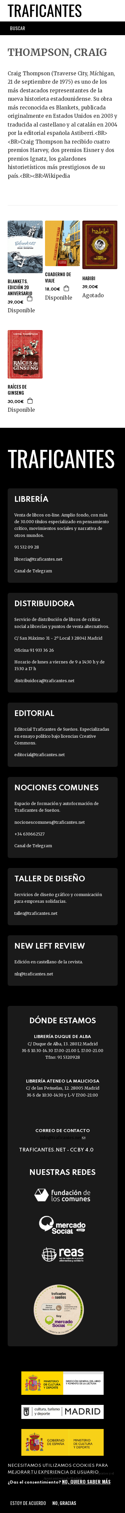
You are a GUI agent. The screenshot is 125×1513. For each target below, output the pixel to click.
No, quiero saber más (86, 1481)
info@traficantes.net (62, 1137)
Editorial (34, 714)
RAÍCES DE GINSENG (17, 390)
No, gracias (64, 1502)
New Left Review (49, 946)
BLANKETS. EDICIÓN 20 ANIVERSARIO (20, 287)
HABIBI (88, 278)
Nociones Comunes (56, 788)
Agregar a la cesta (30, 298)
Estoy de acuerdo (28, 1502)
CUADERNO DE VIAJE (58, 277)
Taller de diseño (49, 879)
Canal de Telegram (33, 570)
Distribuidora (44, 604)
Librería (31, 499)
